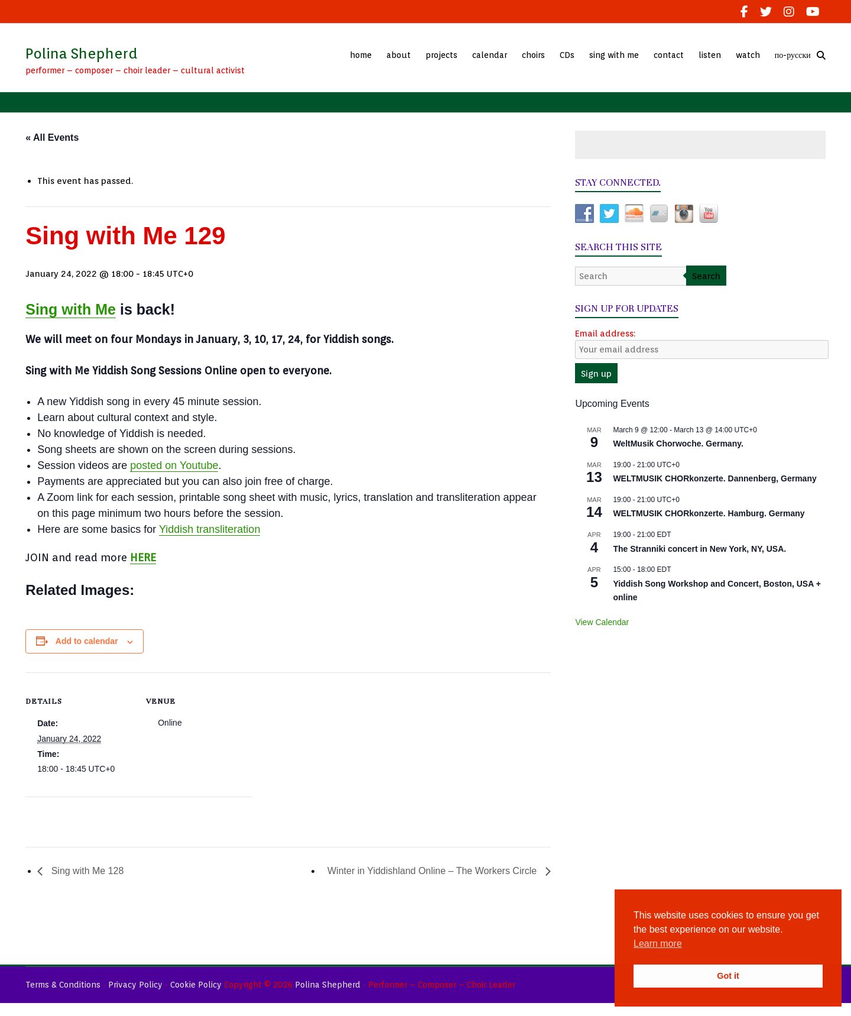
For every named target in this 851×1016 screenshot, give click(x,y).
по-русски (793, 55)
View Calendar (602, 622)
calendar (489, 55)
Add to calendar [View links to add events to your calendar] (87, 641)
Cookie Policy (196, 984)
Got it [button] (728, 976)
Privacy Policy (135, 984)
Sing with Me (70, 309)
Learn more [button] (658, 944)
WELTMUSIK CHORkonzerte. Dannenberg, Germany (714, 478)
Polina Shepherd (81, 53)
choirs (533, 55)
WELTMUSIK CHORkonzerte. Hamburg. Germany (708, 513)
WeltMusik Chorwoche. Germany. (678, 443)
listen (710, 55)
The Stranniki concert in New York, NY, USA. (699, 549)
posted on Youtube (174, 465)
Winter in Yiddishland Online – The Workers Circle (433, 871)
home (361, 55)
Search (706, 276)
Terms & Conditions (62, 984)
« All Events (52, 137)
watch (748, 55)
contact (669, 55)
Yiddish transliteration (209, 529)
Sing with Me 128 (86, 871)
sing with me (614, 55)
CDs (567, 55)
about (398, 55)
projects (441, 55)
